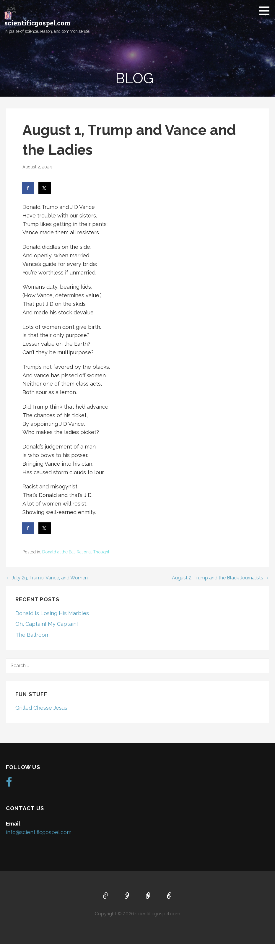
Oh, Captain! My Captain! (46, 624)
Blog (169, 896)
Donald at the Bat (58, 552)
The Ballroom (32, 635)
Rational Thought (93, 552)
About (127, 896)
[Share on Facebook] (28, 188)
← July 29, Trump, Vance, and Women (47, 578)
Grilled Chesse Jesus (41, 708)
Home (105, 896)
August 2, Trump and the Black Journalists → (220, 578)
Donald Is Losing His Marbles (52, 613)
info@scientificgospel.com (38, 832)
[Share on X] (45, 188)
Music (148, 896)
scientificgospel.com (37, 23)
